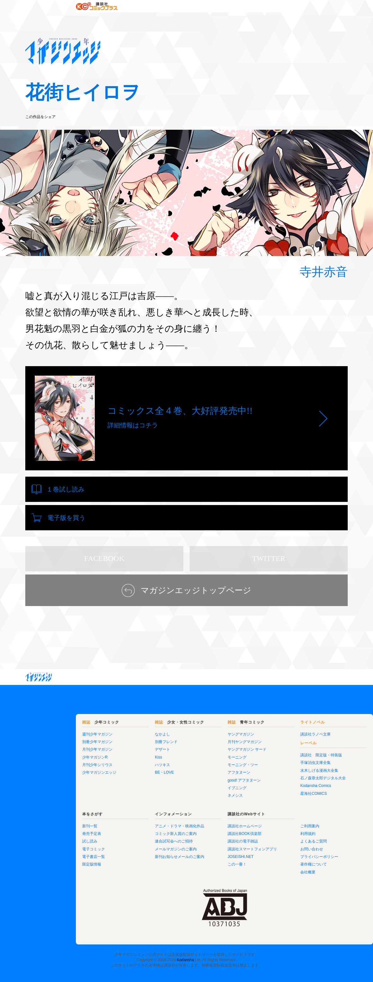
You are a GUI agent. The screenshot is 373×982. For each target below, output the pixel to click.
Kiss (120, 738)
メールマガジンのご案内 (138, 830)
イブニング (199, 769)
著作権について (275, 845)
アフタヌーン (201, 753)
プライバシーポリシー (281, 838)
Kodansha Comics (277, 767)
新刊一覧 (51, 807)
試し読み (51, 822)
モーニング (199, 738)
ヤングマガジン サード (209, 730)
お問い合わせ (273, 830)
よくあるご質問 (275, 822)
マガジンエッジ (38, 658)
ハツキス (124, 746)
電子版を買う (231, 489)
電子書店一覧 (55, 838)
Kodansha (185, 941)
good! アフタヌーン (206, 761)
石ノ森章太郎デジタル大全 (285, 759)
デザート (124, 730)
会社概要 (270, 853)
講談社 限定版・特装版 (283, 736)
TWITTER (268, 539)
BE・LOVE (126, 753)
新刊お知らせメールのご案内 (141, 838)
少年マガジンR (57, 738)
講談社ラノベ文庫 (277, 715)
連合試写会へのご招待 (136, 822)
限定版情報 (53, 845)
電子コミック (55, 830)
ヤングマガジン (203, 715)
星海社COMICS (275, 774)
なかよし (124, 715)
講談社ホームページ (207, 807)
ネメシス (197, 776)
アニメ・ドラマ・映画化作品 (141, 807)
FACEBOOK (104, 539)
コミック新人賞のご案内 (138, 814)
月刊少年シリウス (59, 746)
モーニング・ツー (205, 746)
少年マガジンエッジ (61, 753)
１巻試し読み (65, 489)
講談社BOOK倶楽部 (206, 814)
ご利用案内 (271, 807)
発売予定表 (53, 814)
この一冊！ (199, 845)
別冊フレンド (128, 723)
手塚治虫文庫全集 (277, 743)
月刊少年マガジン (59, 730)
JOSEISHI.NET (203, 838)
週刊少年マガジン (59, 715)
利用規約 (270, 814)
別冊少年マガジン (59, 723)
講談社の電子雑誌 (205, 822)
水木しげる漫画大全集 (281, 751)
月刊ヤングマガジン (207, 723)
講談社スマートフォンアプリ (214, 830)
